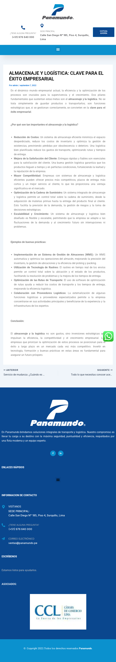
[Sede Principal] (42, 26)
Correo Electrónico (21, 538)
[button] (58, 49)
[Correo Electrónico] (3, 538)
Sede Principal (47, 31)
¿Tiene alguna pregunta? (23, 33)
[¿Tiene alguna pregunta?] (23, 28)
